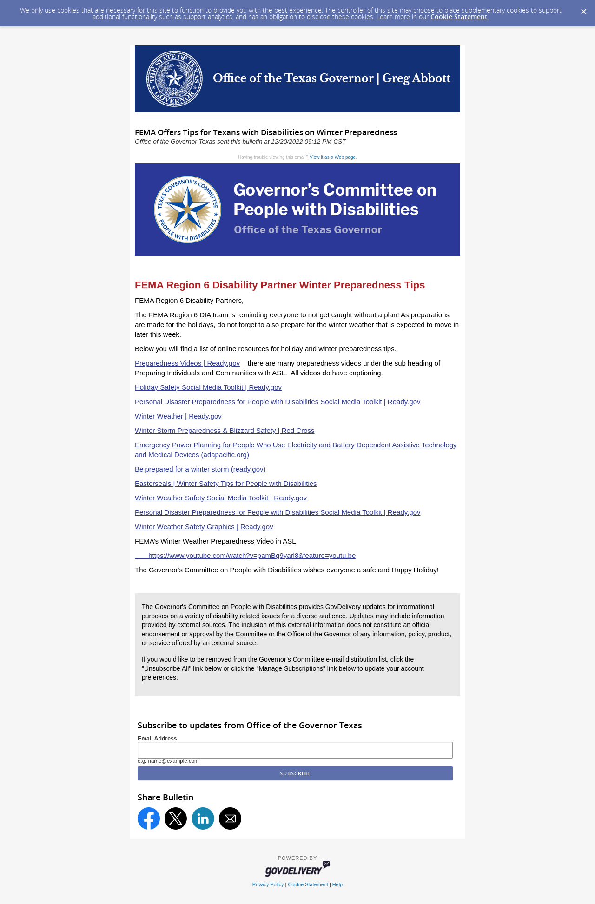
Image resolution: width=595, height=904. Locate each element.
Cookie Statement (459, 16)
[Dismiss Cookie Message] (583, 9)
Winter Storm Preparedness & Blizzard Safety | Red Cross (225, 430)
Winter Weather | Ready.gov (178, 416)
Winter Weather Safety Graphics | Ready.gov (204, 527)
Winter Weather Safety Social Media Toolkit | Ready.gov (221, 498)
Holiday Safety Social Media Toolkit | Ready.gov (208, 387)
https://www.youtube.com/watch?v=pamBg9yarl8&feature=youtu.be (245, 555)
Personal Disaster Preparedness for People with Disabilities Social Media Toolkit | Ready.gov (277, 402)
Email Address (157, 738)
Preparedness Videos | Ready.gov (187, 363)
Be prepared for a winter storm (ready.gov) (200, 469)
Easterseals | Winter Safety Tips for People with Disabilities (226, 483)
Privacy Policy (268, 884)
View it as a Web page (333, 157)
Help (337, 884)
